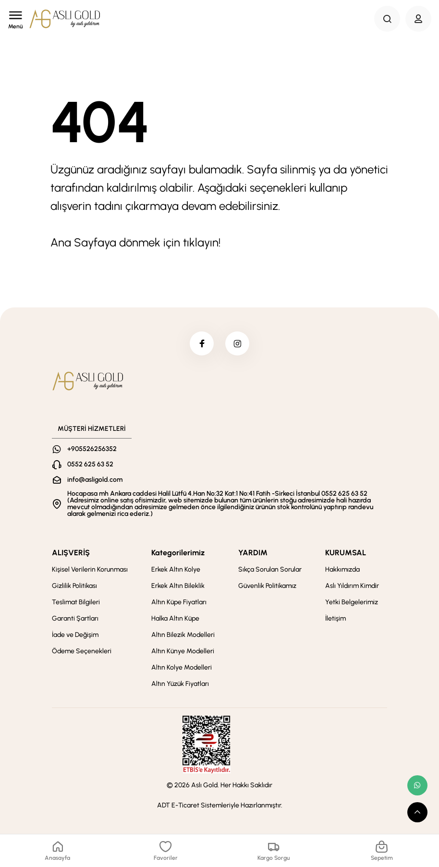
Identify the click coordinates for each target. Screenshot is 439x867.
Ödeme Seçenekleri (81, 651)
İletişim (335, 618)
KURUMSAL (345, 552)
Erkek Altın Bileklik (178, 586)
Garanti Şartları (75, 618)
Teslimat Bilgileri (76, 602)
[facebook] (202, 343)
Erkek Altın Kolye (175, 569)
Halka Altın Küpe (175, 618)
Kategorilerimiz (178, 552)
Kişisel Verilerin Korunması (90, 569)
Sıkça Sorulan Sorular (270, 569)
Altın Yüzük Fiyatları (180, 684)
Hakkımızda (342, 569)
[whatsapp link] (417, 785)
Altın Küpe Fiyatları (179, 602)
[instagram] (237, 343)
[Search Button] (387, 19)
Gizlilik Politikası (74, 586)
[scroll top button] (417, 812)
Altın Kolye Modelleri (181, 667)
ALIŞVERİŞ (71, 552)
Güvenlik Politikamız (267, 586)
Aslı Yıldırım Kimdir (352, 586)
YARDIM (253, 552)
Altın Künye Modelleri (182, 651)
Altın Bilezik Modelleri (183, 635)
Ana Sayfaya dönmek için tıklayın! (135, 242)
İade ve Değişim (75, 635)
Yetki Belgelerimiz (351, 602)
